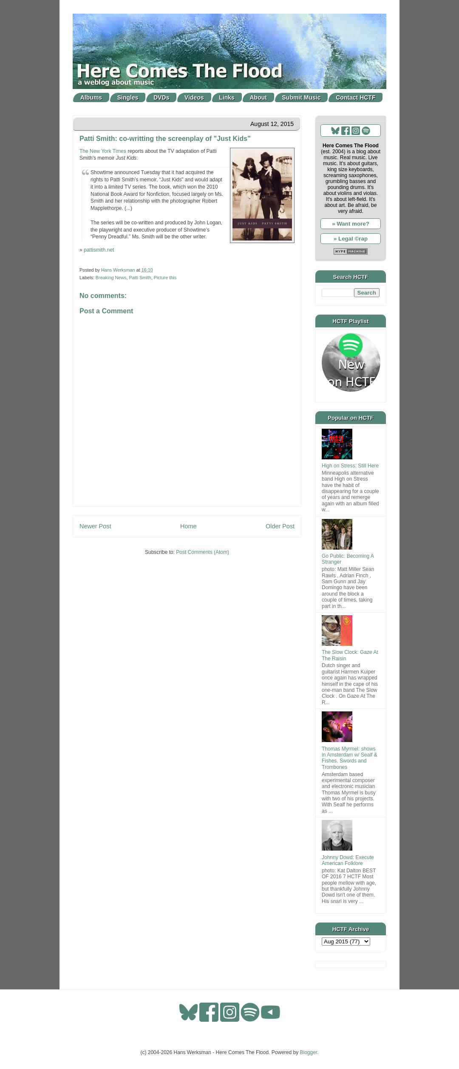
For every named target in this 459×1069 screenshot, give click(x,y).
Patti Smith (140, 277)
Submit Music (301, 97)
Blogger (308, 1052)
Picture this (165, 277)
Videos (194, 97)
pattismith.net (99, 250)
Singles (128, 97)
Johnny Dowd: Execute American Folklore (348, 860)
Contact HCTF (355, 97)
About (258, 97)
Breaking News (111, 277)
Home (188, 526)
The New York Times (102, 151)
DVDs (161, 97)
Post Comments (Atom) (202, 552)
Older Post (280, 526)
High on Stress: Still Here (350, 466)
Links (227, 97)
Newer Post (95, 526)
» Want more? (350, 224)
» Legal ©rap (351, 238)
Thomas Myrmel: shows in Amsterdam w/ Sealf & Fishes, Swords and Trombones (349, 758)
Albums (91, 97)
